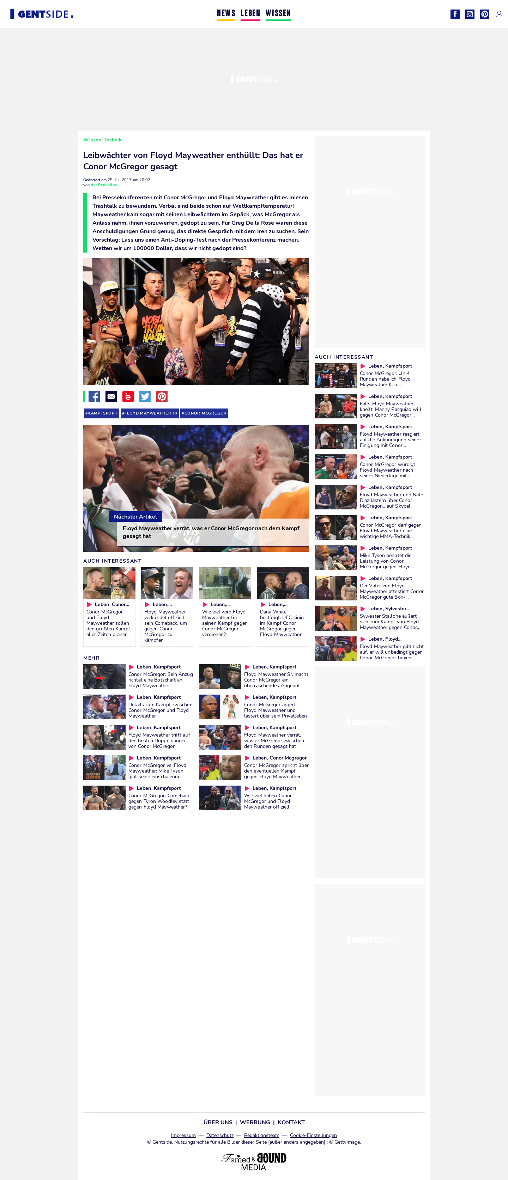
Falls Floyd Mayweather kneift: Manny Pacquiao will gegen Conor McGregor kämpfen (390, 412)
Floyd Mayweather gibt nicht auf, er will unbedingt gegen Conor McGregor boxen (392, 652)
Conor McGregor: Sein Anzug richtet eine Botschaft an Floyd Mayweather (160, 680)
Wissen (92, 140)
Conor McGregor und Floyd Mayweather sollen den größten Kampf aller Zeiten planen (108, 623)
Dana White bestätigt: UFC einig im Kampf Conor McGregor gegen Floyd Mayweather (282, 623)
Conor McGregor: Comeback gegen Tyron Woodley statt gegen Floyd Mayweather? (159, 801)
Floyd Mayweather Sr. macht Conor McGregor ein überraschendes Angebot (276, 680)
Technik (113, 140)
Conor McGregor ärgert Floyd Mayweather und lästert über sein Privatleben (275, 710)
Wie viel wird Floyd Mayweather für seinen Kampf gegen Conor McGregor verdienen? (225, 623)
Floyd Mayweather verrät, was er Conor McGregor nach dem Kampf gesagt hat (211, 532)
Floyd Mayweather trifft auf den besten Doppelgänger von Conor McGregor (159, 740)
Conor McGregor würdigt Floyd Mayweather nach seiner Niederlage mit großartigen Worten (387, 473)
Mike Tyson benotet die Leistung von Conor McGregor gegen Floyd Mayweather (385, 564)
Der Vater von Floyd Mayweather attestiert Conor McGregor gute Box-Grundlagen (392, 594)
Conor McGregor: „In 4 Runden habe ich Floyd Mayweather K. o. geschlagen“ (385, 382)
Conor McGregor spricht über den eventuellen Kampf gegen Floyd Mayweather (276, 771)
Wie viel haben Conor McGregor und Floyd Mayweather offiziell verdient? (268, 804)
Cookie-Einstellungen (313, 1135)
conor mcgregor (206, 413)
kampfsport (103, 413)
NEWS (226, 14)
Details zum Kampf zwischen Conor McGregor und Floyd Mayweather (160, 710)
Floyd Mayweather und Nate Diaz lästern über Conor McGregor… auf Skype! (391, 500)
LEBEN (250, 14)
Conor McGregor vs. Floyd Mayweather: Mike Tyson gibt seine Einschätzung (157, 771)
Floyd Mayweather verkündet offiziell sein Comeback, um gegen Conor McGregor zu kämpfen (165, 625)
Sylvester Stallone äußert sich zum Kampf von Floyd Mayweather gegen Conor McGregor (389, 624)
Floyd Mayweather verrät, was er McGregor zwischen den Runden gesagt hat (274, 740)
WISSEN (278, 14)
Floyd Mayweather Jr (151, 413)
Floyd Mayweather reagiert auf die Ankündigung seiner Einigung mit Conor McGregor (390, 442)
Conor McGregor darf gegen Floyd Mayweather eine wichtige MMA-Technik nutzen (391, 533)
